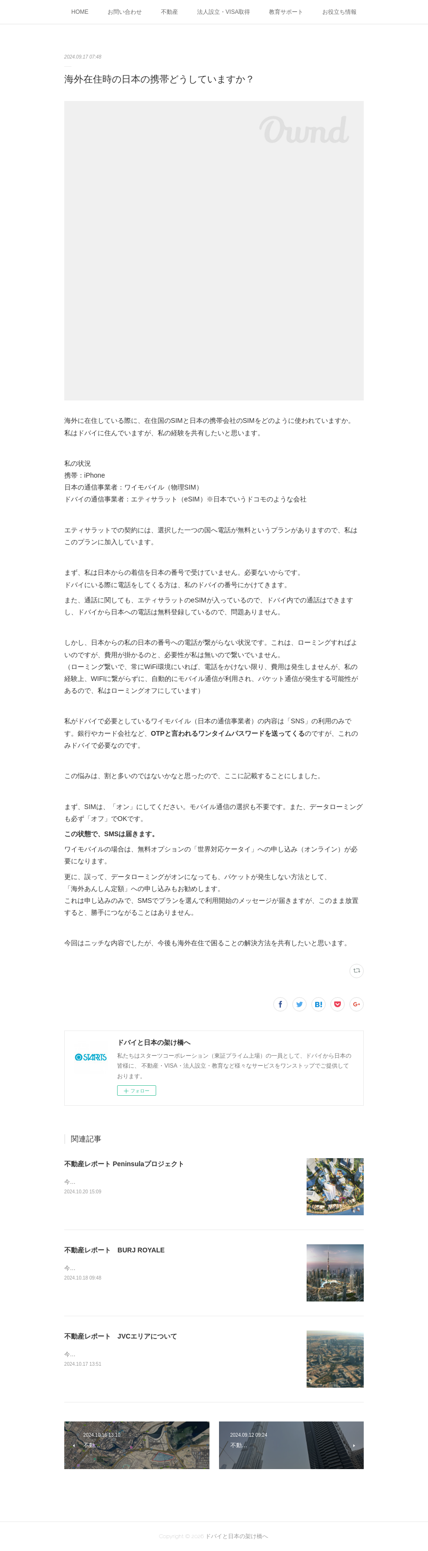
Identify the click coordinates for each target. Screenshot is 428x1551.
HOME (80, 12)
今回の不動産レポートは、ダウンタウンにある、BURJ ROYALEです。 (155, 1268)
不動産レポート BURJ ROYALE (114, 1250)
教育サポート (286, 12)
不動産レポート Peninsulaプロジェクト (124, 1164)
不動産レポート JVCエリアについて (120, 1336)
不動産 (169, 12)
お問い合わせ (125, 12)
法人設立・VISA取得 (223, 12)
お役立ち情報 (339, 12)
